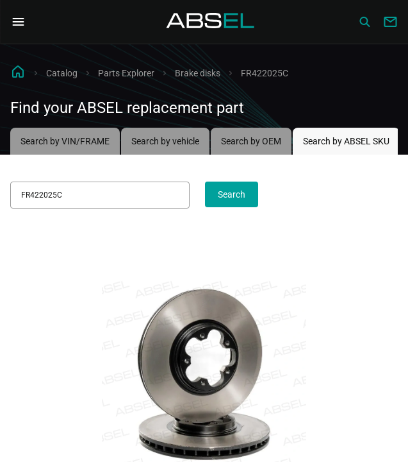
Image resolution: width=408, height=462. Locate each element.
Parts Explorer (126, 73)
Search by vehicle (165, 141)
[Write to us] (390, 22)
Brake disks (197, 73)
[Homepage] (211, 22)
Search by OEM (251, 141)
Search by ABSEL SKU (346, 141)
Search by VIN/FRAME (65, 141)
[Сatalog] (364, 22)
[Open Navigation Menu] (18, 22)
